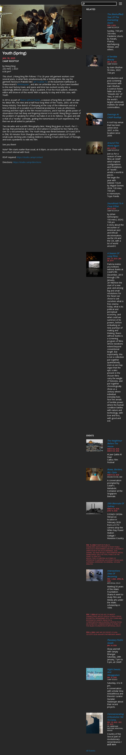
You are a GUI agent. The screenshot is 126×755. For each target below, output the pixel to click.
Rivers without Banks (30, 100)
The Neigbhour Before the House (114, 443)
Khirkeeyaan (23, 84)
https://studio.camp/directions (27, 162)
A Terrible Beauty (112, 58)
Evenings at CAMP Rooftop (114, 116)
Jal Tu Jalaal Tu (40, 81)
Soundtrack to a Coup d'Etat (115, 205)
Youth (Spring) (14, 53)
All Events (90, 750)
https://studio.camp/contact (30, 157)
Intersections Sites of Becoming (113, 573)
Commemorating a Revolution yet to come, (115, 717)
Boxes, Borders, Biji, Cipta (114, 471)
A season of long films (113, 255)
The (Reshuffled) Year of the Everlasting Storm (115, 18)
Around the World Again (113, 144)
